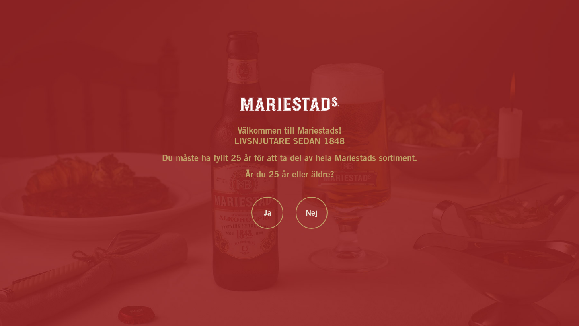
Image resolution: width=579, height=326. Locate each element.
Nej (312, 214)
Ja (267, 214)
